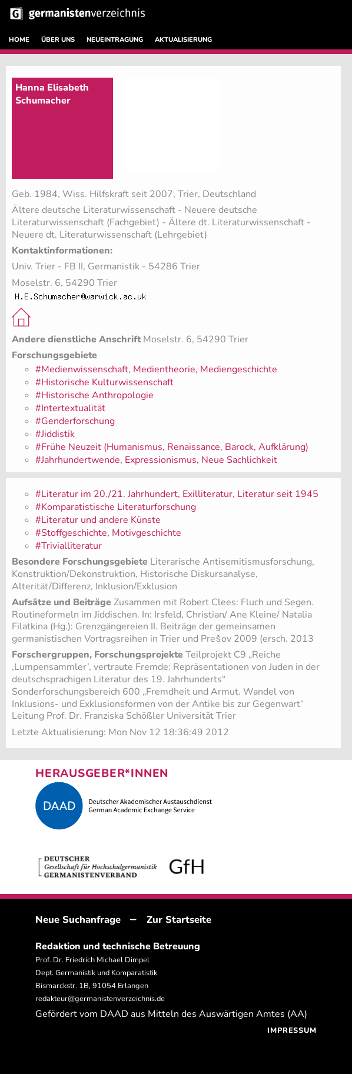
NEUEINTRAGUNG (115, 39)
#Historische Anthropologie (94, 395)
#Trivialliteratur (68, 545)
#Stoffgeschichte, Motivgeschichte (108, 532)
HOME (19, 39)
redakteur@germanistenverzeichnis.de (100, 998)
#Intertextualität (70, 408)
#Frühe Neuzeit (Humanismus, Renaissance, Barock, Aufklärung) (171, 447)
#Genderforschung (75, 421)
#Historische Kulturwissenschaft (104, 382)
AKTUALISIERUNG (183, 39)
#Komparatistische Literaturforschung (115, 507)
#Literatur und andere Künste (98, 519)
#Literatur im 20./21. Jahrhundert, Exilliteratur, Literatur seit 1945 (176, 494)
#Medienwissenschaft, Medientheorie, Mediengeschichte (156, 369)
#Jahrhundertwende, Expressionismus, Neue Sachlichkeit (156, 459)
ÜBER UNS (58, 39)
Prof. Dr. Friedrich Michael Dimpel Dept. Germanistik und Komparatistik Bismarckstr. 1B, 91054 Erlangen (96, 973)
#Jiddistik (55, 434)
